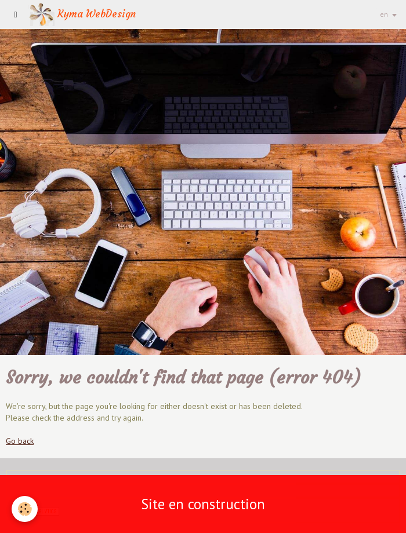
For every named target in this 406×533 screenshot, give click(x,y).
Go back (20, 441)
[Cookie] (25, 509)
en (384, 14)
